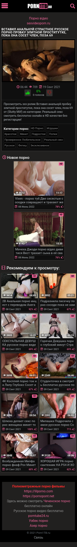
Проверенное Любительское (22, 139)
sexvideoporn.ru (38, 23)
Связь (38, 537)
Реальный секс (53, 139)
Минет (24, 134)
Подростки (38, 134)
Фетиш (22, 145)
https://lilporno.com (38, 491)
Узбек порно (38, 521)
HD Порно (37, 128)
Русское (10, 145)
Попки (53, 134)
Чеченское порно (57, 501)
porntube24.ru (38, 516)
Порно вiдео (38, 18)
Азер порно (38, 526)
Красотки (10, 134)
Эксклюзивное (39, 145)
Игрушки (52, 128)
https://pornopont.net (38, 496)
